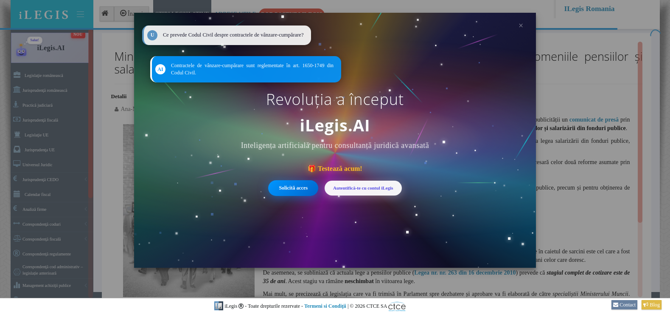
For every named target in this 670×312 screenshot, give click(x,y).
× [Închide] (521, 25)
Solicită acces (293, 188)
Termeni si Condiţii (325, 306)
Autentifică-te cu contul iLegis (363, 187)
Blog (651, 305)
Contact (624, 305)
